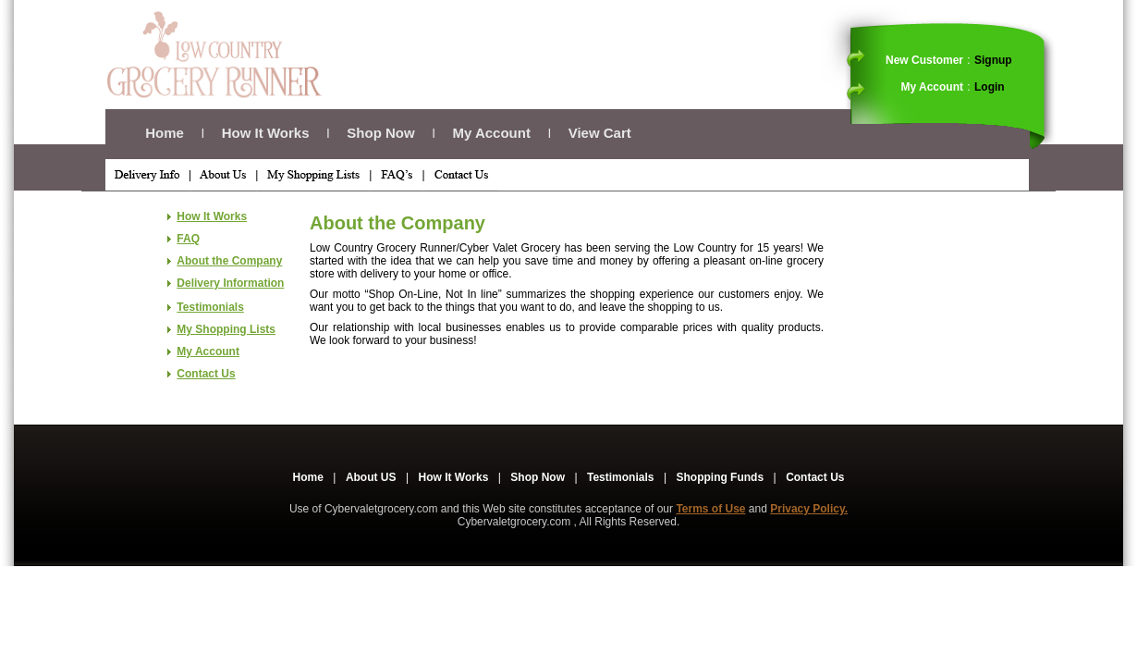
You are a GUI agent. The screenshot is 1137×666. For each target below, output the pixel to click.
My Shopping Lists (226, 329)
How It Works (266, 133)
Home (164, 133)
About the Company (229, 260)
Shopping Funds (720, 477)
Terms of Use (710, 508)
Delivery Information (230, 283)
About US (371, 477)
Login (989, 86)
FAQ (188, 238)
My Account (491, 133)
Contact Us (206, 373)
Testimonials (210, 307)
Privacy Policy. (809, 508)
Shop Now (380, 133)
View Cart (599, 133)
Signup (993, 60)
